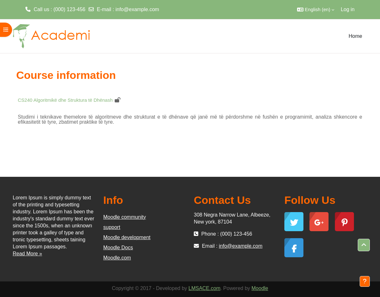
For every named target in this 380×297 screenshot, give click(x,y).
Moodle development (127, 237)
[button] (315, 9)
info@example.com (137, 9)
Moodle (260, 288)
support (111, 227)
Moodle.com (117, 257)
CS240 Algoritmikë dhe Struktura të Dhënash (65, 100)
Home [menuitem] (355, 36)
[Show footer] (365, 281)
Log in (348, 9)
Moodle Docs (118, 247)
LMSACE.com (204, 288)
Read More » (27, 253)
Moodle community (124, 217)
